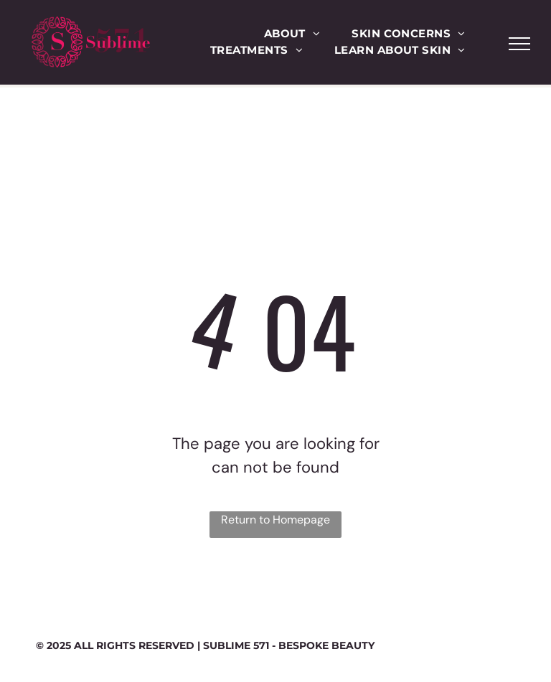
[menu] (519, 43)
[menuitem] (292, 34)
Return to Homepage (275, 519)
